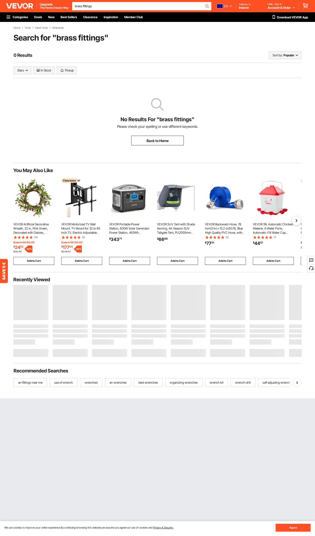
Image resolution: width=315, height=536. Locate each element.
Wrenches (58, 27)
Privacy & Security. (163, 527)
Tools (28, 27)
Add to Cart (34, 260)
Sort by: (278, 55)
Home (17, 27)
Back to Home (158, 141)
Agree (293, 527)
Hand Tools (41, 27)
